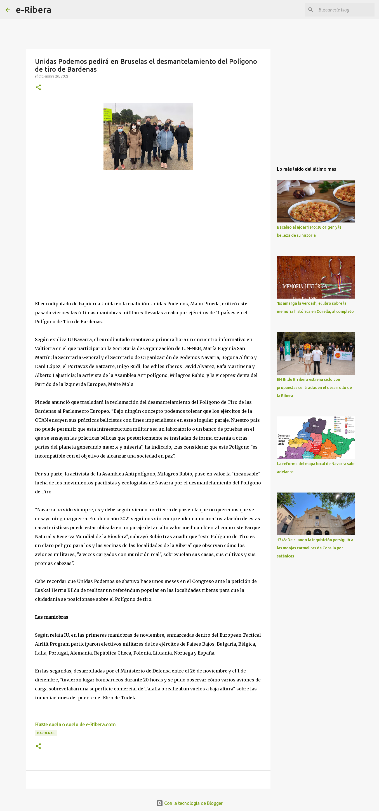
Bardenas (46, 733)
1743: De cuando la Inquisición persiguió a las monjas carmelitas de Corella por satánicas (315, 548)
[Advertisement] (77, 226)
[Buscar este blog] (345, 10)
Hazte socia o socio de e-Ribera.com (75, 724)
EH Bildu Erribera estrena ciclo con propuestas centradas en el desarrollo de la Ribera (314, 387)
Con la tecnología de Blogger (189, 803)
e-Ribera (33, 9)
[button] (38, 88)
